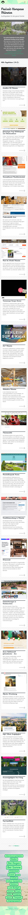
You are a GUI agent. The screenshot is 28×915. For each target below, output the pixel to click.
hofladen (14, 878)
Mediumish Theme (10, 909)
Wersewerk (6, 560)
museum (10, 891)
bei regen (14, 863)
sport (9, 897)
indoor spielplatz (14, 881)
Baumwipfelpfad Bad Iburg (13, 778)
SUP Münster (7, 346)
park (18, 891)
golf (18, 875)
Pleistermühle (7, 433)
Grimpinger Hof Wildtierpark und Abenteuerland (13, 133)
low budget (14, 887)
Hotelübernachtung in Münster (13, 518)
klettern (14, 884)
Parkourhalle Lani (9, 217)
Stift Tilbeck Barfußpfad (12, 734)
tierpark (17, 897)
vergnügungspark (14, 901)
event (11, 874)
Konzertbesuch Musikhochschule (14, 177)
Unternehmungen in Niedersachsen (9, 603)
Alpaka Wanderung (10, 694)
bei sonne (14, 867)
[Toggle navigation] (25, 2)
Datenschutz (16, 908)
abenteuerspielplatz (14, 856)
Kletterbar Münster (9, 389)
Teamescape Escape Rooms (12, 301)
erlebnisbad (14, 871)
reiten (9, 894)
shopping (17, 894)
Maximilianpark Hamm (11, 475)
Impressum (11, 908)
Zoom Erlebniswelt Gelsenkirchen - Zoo (10, 653)
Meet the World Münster (11, 261)
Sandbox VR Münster (10, 88)
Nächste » (16, 845)
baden (14, 859)
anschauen (22, 105)
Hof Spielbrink (8, 821)
